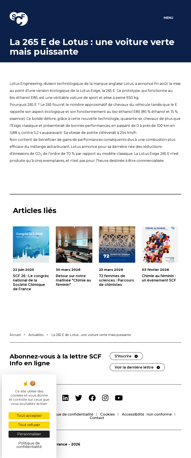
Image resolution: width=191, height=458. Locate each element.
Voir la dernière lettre (134, 367)
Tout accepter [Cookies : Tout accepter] (29, 416)
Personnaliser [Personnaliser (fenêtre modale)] (29, 434)
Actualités (36, 335)
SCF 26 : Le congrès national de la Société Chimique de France (31, 282)
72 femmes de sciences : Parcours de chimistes (116, 280)
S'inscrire (123, 356)
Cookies (107, 414)
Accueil (15, 335)
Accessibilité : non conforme (147, 414)
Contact (97, 418)
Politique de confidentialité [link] (29, 445)
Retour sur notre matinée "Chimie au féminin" (73, 280)
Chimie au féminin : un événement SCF (159, 278)
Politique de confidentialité (69, 414)
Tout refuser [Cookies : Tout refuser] (29, 425)
